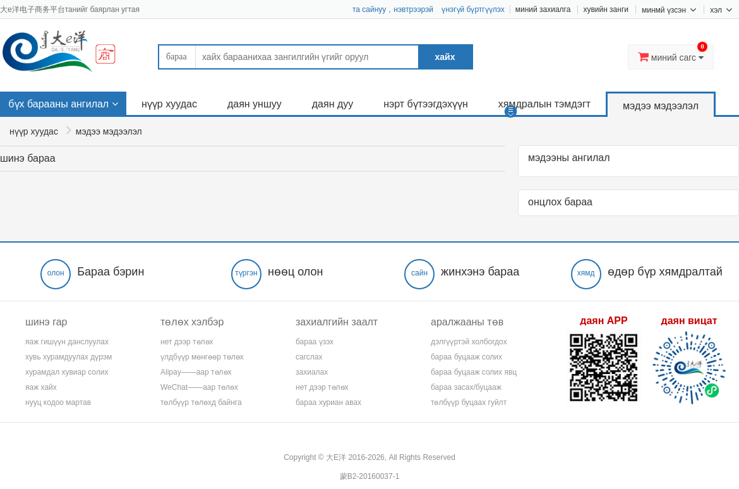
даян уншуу (254, 104)
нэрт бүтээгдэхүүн (425, 104)
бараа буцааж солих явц (474, 372)
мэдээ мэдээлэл (661, 105)
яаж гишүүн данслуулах (67, 341)
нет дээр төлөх (186, 341)
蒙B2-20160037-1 (370, 476)
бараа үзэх (314, 341)
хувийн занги (605, 9)
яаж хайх (41, 387)
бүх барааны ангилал (58, 104)
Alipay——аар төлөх (196, 372)
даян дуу (333, 104)
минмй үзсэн (669, 9)
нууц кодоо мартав (58, 402)
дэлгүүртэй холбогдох (469, 341)
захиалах (312, 372)
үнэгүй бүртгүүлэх (473, 9)
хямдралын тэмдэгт (544, 104)
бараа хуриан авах (328, 402)
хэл (721, 9)
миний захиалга (543, 9)
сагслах (309, 357)
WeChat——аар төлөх (199, 387)
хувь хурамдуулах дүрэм (68, 357)
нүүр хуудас (169, 104)
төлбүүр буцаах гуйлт (469, 402)
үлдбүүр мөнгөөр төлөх (202, 357)
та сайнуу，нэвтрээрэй (392, 9)
